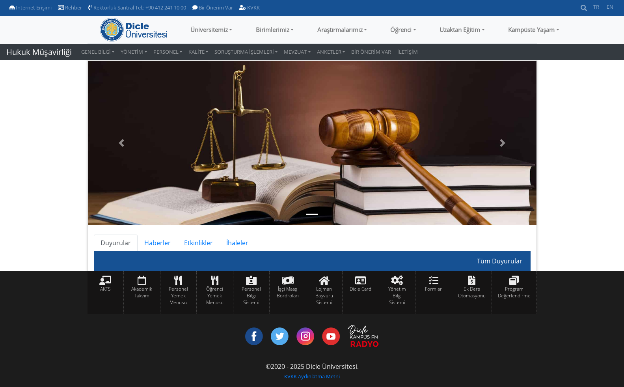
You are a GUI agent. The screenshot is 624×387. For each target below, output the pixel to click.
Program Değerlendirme (514, 292)
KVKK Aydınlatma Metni (312, 376)
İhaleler (237, 243)
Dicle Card (360, 289)
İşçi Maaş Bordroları (288, 292)
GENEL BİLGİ (96, 51)
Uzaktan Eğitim (460, 30)
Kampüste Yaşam (531, 30)
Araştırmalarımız (340, 30)
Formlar (433, 289)
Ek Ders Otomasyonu (472, 292)
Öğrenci (401, 30)
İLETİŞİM (407, 51)
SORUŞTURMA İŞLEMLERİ (244, 51)
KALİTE (196, 51)
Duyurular (116, 243)
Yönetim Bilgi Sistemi (397, 296)
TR (596, 6)
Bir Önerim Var (212, 7)
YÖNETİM (132, 51)
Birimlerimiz (272, 30)
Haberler (157, 243)
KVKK (249, 7)
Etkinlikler (198, 243)
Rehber (70, 7)
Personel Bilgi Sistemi (251, 296)
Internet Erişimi (30, 7)
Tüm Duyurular (499, 261)
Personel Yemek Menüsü (178, 296)
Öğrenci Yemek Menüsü (215, 296)
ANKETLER (329, 51)
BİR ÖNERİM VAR (371, 51)
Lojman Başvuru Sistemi (324, 296)
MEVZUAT (295, 51)
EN (610, 6)
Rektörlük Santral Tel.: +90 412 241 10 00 (137, 7)
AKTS (105, 289)
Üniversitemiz (209, 30)
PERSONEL (166, 51)
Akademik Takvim (141, 292)
